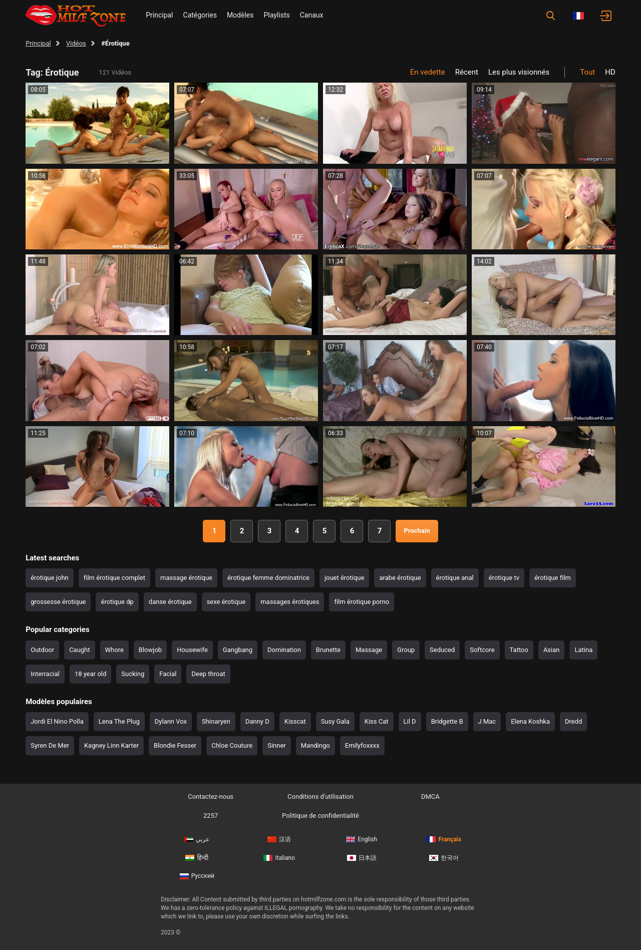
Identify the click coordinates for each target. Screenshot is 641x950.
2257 (210, 815)
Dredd (573, 721)
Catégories (200, 15)
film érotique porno (361, 601)
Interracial (45, 674)
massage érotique (186, 577)
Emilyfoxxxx (362, 745)
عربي (196, 839)
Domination (284, 650)
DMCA (430, 796)
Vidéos (76, 43)
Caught (79, 650)
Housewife (192, 650)
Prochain (417, 530)
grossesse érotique (58, 601)
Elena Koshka (530, 721)
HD (610, 72)
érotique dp (117, 601)
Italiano (279, 857)
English (361, 839)
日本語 (362, 857)
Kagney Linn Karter (111, 745)
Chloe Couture (231, 745)
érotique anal (455, 577)
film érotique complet (114, 577)
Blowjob (150, 650)
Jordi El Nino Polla (57, 721)
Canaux (312, 15)
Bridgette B (447, 721)
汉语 (279, 839)
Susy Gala (335, 721)
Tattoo (519, 650)
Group (406, 650)
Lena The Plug (119, 721)
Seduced (442, 650)
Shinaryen (216, 721)
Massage (369, 650)
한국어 (444, 857)
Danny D (257, 721)
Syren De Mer (50, 745)
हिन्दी (196, 857)
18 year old (90, 674)
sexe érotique (226, 601)
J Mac (487, 721)
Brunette (328, 650)
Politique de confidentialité (320, 815)
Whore (114, 650)
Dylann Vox (171, 721)
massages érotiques (289, 601)
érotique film (552, 577)
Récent (466, 72)
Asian (551, 650)
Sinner (276, 745)
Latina (583, 650)
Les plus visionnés (518, 72)
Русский (197, 875)
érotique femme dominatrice (268, 577)
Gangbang (237, 650)
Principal (159, 15)
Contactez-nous (210, 796)
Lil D (410, 721)
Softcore (482, 650)
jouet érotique (345, 577)
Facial (167, 674)
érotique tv (504, 577)
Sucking (132, 674)
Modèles (240, 15)
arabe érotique (400, 577)
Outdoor (42, 650)
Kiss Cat (377, 721)
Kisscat (295, 721)
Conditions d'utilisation (320, 796)
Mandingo (315, 745)
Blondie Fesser (175, 745)
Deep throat (208, 674)
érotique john (50, 577)
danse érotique (170, 601)
